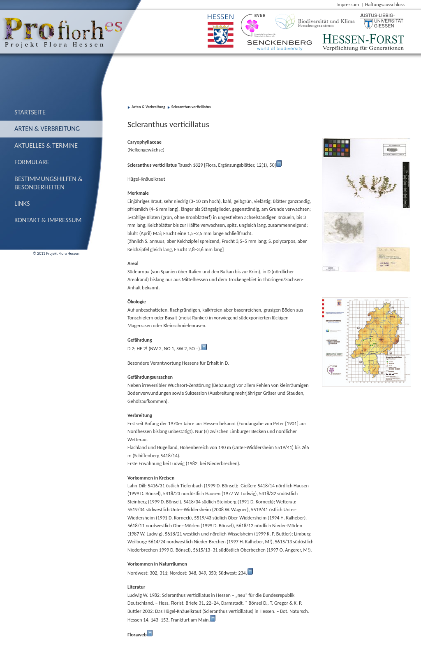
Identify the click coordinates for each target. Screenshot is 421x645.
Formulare (31, 162)
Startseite (30, 112)
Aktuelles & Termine (46, 145)
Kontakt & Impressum (48, 220)
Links (22, 203)
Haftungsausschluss (385, 4)
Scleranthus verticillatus (191, 107)
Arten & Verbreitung (47, 128)
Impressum (347, 4)
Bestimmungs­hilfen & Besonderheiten (48, 183)
